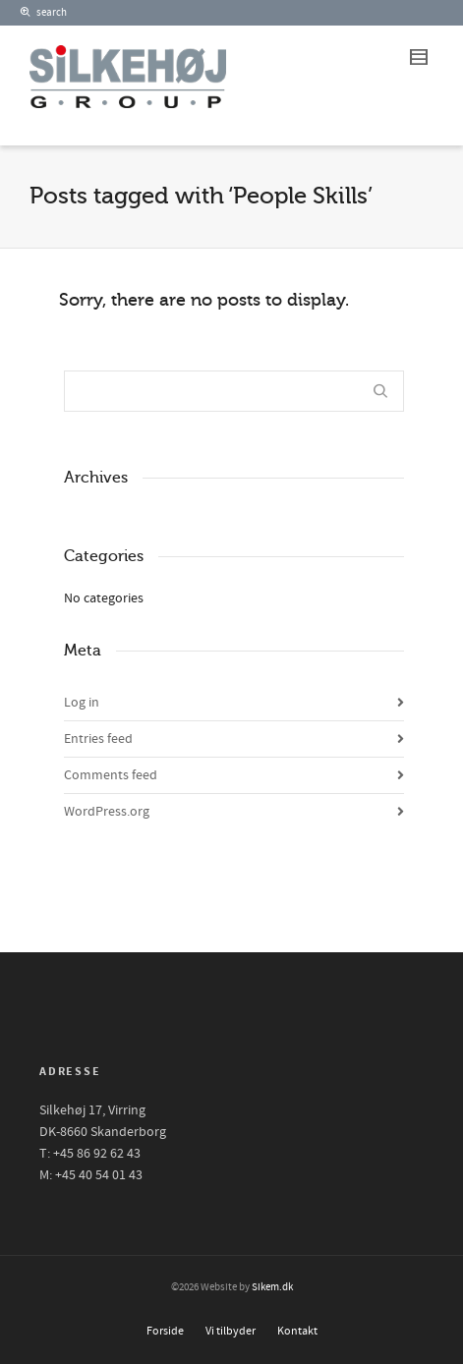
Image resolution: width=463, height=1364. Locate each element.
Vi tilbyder (230, 1331)
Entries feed (98, 739)
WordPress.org (106, 812)
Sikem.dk (272, 1287)
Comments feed (110, 775)
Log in (81, 702)
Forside (165, 1331)
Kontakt (297, 1331)
